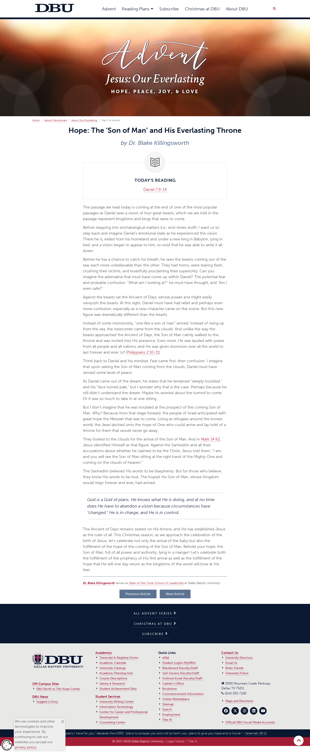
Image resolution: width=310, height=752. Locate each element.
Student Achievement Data (117, 689)
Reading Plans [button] (135, 8)
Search (167, 709)
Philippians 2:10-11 (142, 352)
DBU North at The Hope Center (58, 689)
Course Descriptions (113, 678)
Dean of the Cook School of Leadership (156, 583)
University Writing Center (116, 701)
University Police (236, 673)
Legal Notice (175, 741)
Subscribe (169, 8)
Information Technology (116, 707)
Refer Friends (234, 668)
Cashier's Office (173, 683)
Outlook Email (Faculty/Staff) (182, 678)
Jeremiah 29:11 (256, 733)
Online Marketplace (175, 699)
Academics (103, 653)
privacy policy (25, 747)
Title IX (167, 720)
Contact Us (229, 653)
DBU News (40, 697)
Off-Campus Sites (45, 684)
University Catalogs (112, 668)
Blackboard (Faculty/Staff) (180, 668)
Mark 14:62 (210, 439)
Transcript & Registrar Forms (118, 658)
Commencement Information (182, 694)
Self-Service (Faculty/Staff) (180, 673)
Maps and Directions (239, 701)
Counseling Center (112, 722)
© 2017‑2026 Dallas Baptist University (138, 741)
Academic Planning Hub (116, 673)
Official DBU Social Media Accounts (250, 722)
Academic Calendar (112, 663)
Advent (109, 8)
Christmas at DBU (202, 8)
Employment (171, 714)
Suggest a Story (47, 701)
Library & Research (112, 683)
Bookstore (169, 689)
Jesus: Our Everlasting (84, 120)
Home (36, 120)
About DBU (237, 8)
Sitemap (168, 704)
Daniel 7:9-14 (155, 189)
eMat (165, 658)
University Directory (239, 658)
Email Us (231, 663)
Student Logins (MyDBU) (179, 663)
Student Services (107, 697)
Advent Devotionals (55, 120)
